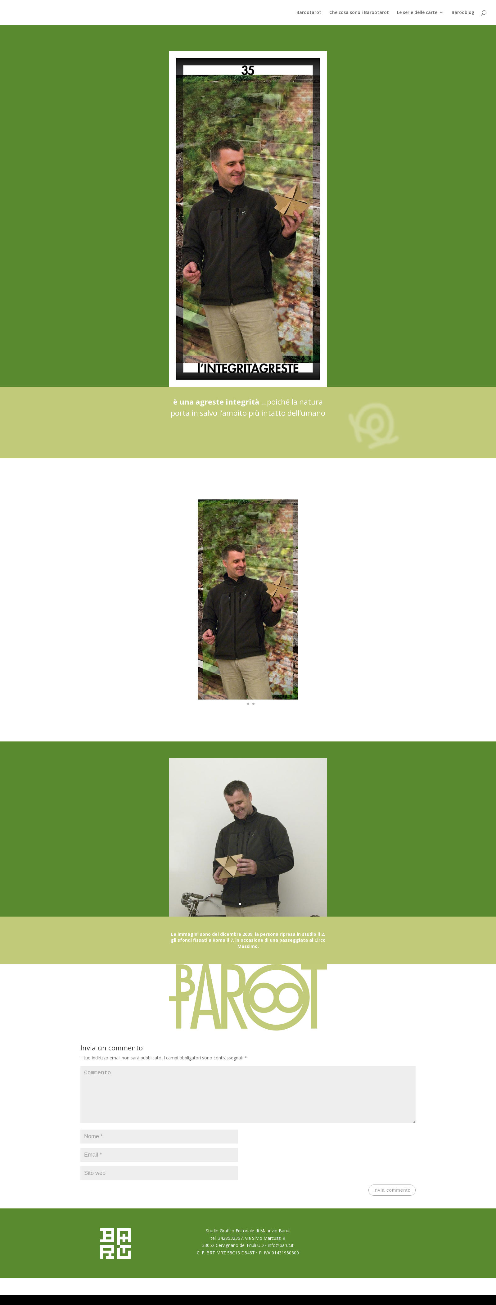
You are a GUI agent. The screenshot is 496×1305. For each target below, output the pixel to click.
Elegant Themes (114, 1296)
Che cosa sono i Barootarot (359, 12)
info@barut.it (281, 1255)
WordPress (161, 1296)
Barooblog (463, 12)
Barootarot (308, 12)
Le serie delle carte (417, 12)
